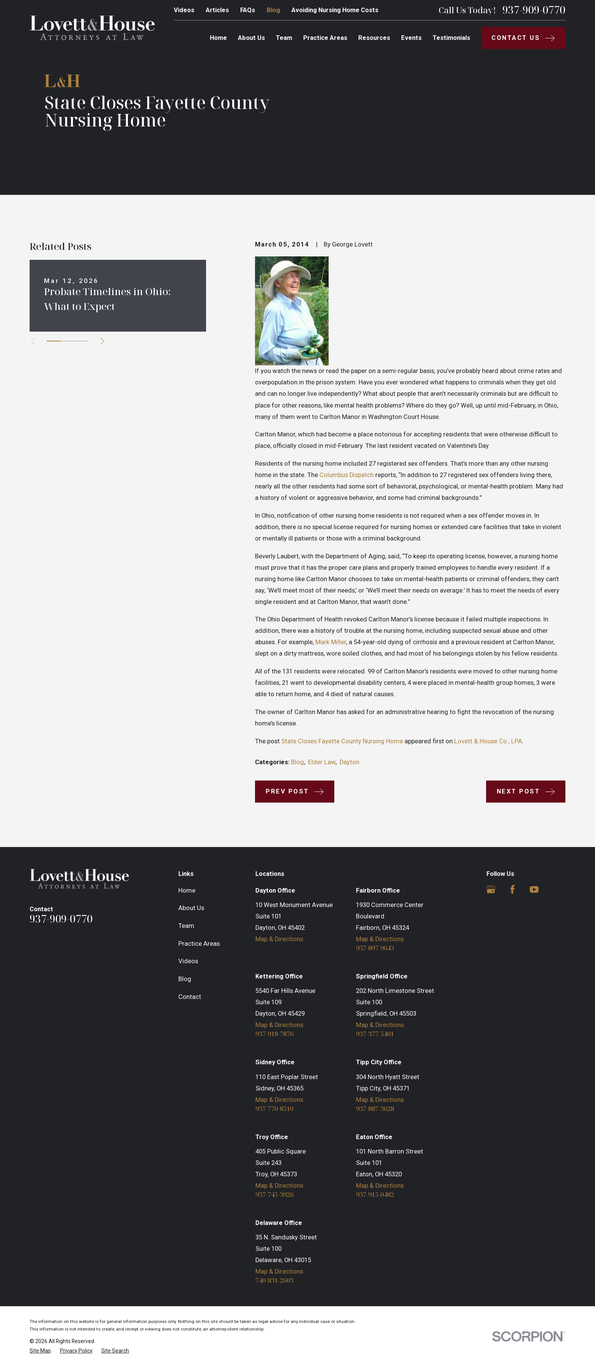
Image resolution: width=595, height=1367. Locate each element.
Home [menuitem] (218, 37)
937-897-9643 (375, 948)
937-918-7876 (274, 1034)
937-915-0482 (375, 1195)
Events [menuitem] (411, 37)
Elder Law (321, 762)
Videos (184, 10)
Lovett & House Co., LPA (488, 741)
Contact (189, 996)
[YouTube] (534, 889)
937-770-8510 (274, 1109)
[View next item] (102, 341)
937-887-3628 (375, 1109)
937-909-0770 (533, 10)
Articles (217, 10)
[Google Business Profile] (490, 889)
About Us (191, 908)
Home (186, 890)
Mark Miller (330, 642)
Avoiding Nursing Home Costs (334, 10)
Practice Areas (199, 943)
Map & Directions (279, 939)
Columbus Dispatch (347, 475)
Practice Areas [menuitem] (325, 37)
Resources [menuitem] (374, 37)
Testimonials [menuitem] (451, 37)
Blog (273, 10)
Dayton (349, 762)
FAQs (247, 10)
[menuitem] (40, 1351)
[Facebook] (512, 889)
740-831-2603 (274, 1280)
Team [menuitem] (284, 37)
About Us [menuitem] (251, 37)
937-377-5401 (375, 1034)
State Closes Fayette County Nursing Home (342, 741)
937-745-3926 (274, 1195)
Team (186, 925)
